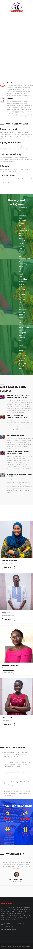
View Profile (8, 567)
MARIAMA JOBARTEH (10, 665)
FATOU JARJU (7, 717)
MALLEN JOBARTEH (9, 560)
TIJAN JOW (6, 613)
